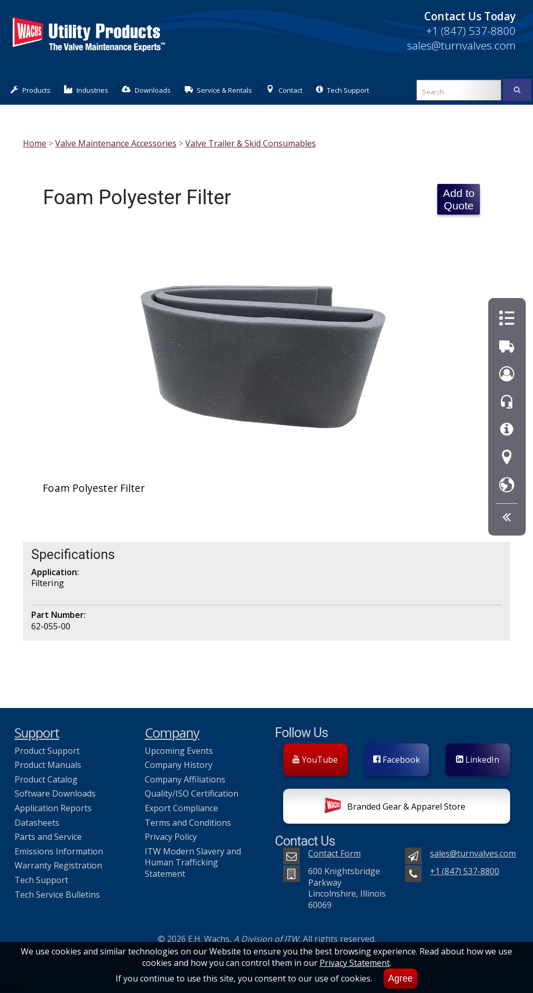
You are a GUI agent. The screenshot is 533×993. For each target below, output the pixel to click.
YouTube (315, 759)
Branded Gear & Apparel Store (394, 807)
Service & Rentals (218, 90)
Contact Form (334, 853)
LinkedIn (477, 759)
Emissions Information (59, 851)
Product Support (47, 750)
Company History (178, 765)
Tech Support (342, 90)
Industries (86, 90)
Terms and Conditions (188, 822)
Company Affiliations (185, 779)
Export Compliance (181, 808)
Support (37, 733)
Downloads (146, 90)
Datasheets (37, 822)
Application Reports (53, 808)
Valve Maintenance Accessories (115, 143)
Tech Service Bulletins (57, 894)
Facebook (396, 759)
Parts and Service (48, 836)
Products (30, 90)
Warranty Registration (58, 865)
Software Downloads (55, 793)
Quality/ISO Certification (191, 793)
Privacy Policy (171, 836)
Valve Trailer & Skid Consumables (250, 143)
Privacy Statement (355, 963)
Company (172, 733)
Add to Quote (459, 199)
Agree (400, 978)
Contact (284, 90)
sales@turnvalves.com (461, 45)
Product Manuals (48, 765)
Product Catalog (46, 779)
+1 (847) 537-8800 (471, 30)
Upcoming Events (179, 750)
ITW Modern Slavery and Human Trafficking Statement (193, 862)
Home (34, 143)
